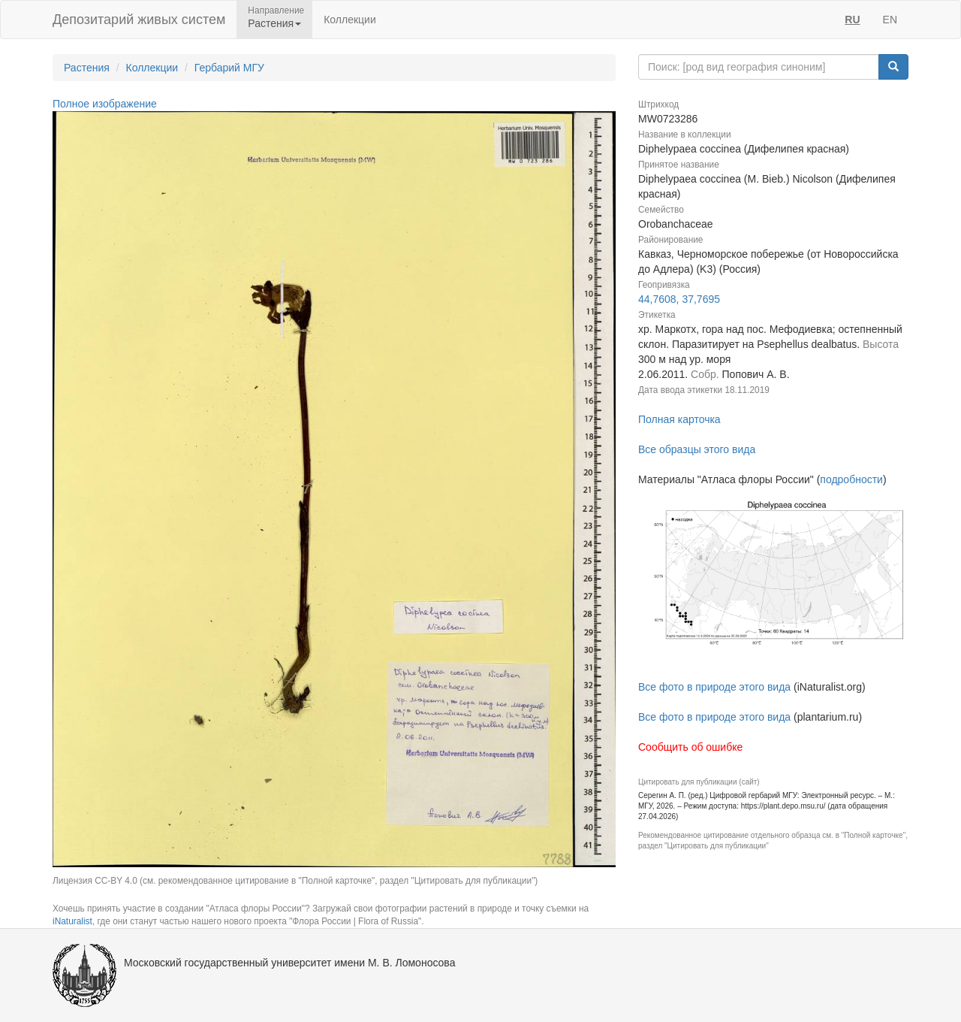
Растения (87, 68)
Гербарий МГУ (229, 68)
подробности (851, 479)
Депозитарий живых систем (139, 19)
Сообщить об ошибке (690, 747)
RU (852, 20)
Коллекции (350, 20)
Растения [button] (274, 23)
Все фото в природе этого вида (714, 687)
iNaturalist (72, 921)
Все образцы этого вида (696, 449)
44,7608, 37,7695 (679, 299)
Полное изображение (105, 104)
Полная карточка (679, 419)
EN (890, 20)
